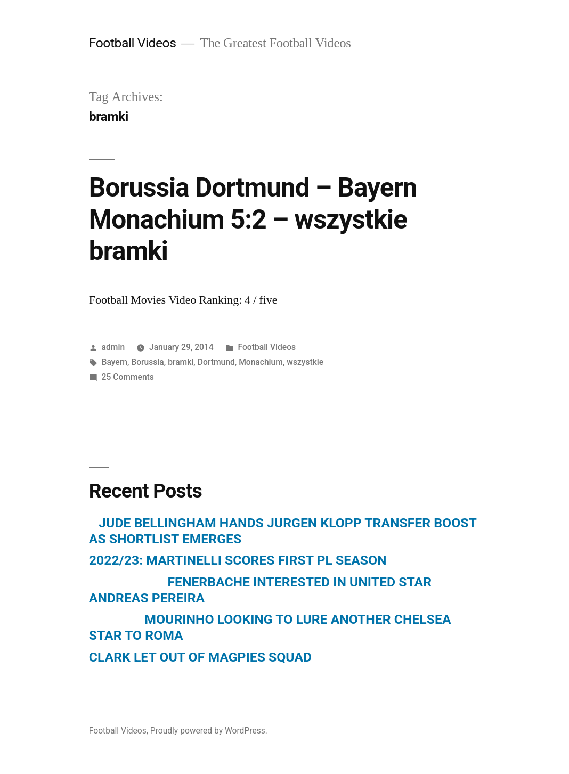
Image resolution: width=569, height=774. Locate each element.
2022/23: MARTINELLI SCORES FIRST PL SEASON (238, 560)
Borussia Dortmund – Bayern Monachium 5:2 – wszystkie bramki (253, 219)
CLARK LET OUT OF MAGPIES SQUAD (200, 657)
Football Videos (132, 43)
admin (113, 347)
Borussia (147, 362)
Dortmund (216, 362)
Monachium (261, 362)
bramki (180, 362)
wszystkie (305, 362)
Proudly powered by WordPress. (208, 731)
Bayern (114, 362)
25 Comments (128, 377)
